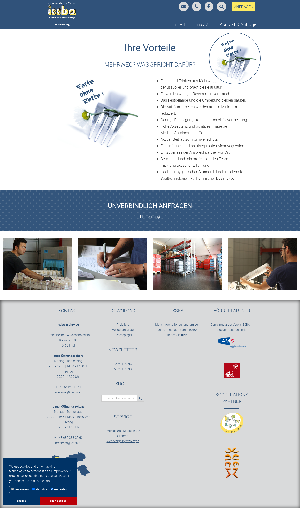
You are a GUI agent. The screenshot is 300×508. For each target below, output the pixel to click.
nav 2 (202, 24)
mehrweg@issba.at (68, 392)
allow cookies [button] (58, 501)
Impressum (113, 431)
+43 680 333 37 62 (70, 438)
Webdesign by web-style (123, 441)
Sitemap (122, 436)
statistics (40, 489)
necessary (20, 489)
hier (184, 335)
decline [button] (21, 501)
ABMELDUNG (123, 369)
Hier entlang (150, 216)
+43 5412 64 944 (69, 387)
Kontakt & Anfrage (238, 24)
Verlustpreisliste (123, 330)
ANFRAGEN (243, 6)
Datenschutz (131, 431)
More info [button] (43, 481)
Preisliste (123, 324)
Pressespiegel (122, 335)
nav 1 (180, 24)
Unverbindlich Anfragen (150, 206)
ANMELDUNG (123, 364)
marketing (59, 489)
